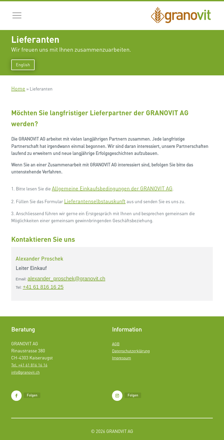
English (23, 64)
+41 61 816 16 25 (43, 287)
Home (18, 88)
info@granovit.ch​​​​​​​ (25, 372)
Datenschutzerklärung (131, 350)
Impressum (121, 357)
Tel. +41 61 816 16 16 (29, 365)
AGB (116, 343)
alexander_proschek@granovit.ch (66, 278)
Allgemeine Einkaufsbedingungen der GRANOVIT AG (112, 188)
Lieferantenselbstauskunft (95, 201)
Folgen (32, 395)
